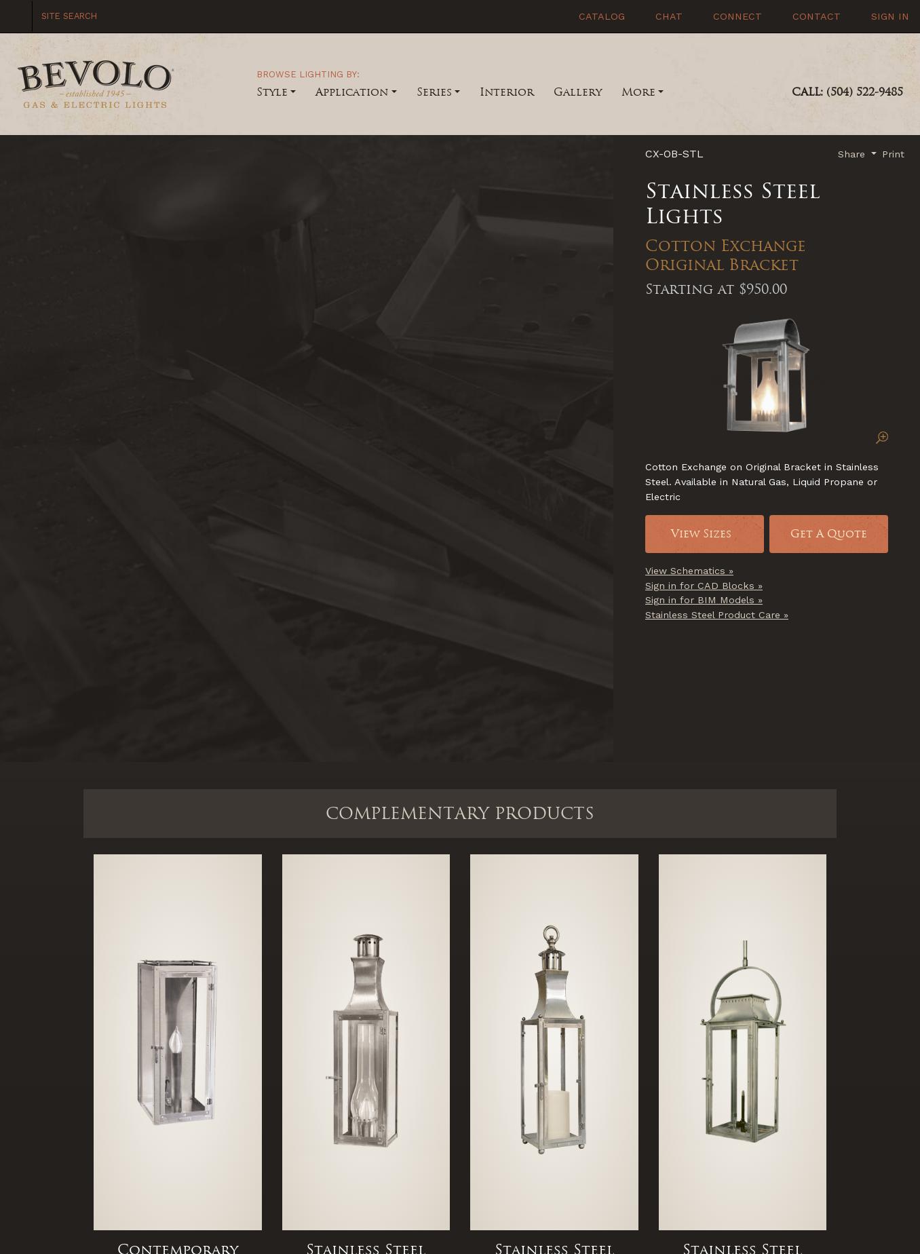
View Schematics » (689, 570)
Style (272, 92)
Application (351, 92)
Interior (507, 92)
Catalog (600, 16)
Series (434, 92)
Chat (667, 16)
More (638, 92)
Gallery (578, 92)
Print (893, 154)
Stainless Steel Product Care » (716, 614)
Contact (815, 16)
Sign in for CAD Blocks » (704, 585)
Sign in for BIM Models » (704, 599)
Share (853, 154)
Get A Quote (828, 534)
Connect (736, 16)
